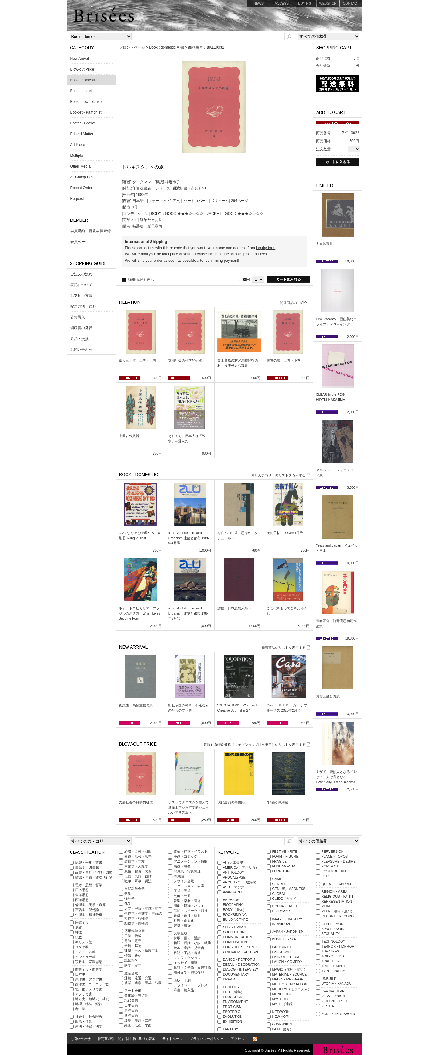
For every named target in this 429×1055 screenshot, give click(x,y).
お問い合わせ (81, 349)
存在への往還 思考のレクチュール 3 (237, 535)
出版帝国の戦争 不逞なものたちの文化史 (188, 707)
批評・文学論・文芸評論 (192, 967)
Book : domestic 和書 (166, 47)
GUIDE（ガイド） (286, 898)
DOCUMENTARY (236, 974)
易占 (78, 927)
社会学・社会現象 (88, 1016)
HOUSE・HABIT (285, 906)
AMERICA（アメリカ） (241, 867)
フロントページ (132, 47)
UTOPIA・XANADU (337, 983)
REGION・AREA (335, 891)
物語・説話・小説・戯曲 (192, 943)
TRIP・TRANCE (334, 966)
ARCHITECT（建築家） (241, 882)
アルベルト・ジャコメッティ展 (336, 472)
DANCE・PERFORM (239, 959)
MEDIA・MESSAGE (287, 979)
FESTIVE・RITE (284, 851)
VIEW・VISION (333, 996)
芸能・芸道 (182, 896)
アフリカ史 (83, 994)
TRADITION (331, 961)
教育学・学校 (134, 861)
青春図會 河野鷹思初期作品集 (336, 623)
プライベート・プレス (191, 985)
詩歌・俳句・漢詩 (187, 938)
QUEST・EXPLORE (337, 884)
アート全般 (132, 990)
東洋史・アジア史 (88, 979)
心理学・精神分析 (88, 914)
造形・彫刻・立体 (138, 1020)
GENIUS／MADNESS (289, 889)
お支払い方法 (81, 295)
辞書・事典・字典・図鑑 (93, 872)
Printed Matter (82, 134)
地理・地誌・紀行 (88, 1004)
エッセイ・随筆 (185, 962)
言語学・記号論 (87, 910)
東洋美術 (131, 1010)
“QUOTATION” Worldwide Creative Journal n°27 (238, 707)
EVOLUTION (233, 1016)
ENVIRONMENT (235, 1002)
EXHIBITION (232, 1021)
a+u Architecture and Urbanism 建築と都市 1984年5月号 (188, 613)
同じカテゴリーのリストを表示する (278, 475)
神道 (78, 932)
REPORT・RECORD (338, 916)
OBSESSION (282, 1024)
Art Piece (77, 145)
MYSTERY (280, 999)
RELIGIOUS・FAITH (337, 896)
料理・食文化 (184, 920)
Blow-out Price (82, 69)
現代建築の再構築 (231, 802)
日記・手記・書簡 (187, 953)
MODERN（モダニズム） (291, 989)
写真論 (179, 876)
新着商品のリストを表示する (283, 647)
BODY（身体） (234, 910)
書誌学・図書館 (87, 867)
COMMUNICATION (237, 937)
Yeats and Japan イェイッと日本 (337, 548)
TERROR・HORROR (338, 946)
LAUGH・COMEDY (287, 962)
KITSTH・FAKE (284, 939)
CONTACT (351, 3)
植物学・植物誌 (136, 918)
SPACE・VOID (333, 929)
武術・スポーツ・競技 (191, 910)
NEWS (258, 3)
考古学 (80, 1009)
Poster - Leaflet (82, 123)
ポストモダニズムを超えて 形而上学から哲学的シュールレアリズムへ (190, 807)
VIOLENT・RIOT (335, 1001)
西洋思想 (82, 900)
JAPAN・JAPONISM (288, 931)
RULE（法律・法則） (338, 911)
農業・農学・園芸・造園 (143, 983)
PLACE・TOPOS (335, 856)
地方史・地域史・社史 (92, 999)
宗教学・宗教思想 (88, 962)
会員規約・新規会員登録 (90, 231)
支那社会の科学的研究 (185, 360)
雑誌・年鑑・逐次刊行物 (93, 877)
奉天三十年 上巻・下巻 (137, 360)
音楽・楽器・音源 (187, 901)
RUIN (326, 906)
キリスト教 (83, 942)
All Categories (81, 177)
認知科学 (131, 960)
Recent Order (81, 188)
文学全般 (180, 933)
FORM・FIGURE (285, 856)
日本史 (80, 974)
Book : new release (86, 101)
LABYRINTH (281, 947)
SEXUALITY (331, 934)
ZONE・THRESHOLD (338, 1014)
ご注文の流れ (81, 274)
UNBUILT (329, 978)
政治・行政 (83, 1021)
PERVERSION (333, 851)
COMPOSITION (235, 942)
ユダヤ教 (82, 947)
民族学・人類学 (136, 866)
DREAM (229, 979)
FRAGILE (279, 861)
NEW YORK (281, 1016)
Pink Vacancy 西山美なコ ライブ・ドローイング (337, 321)
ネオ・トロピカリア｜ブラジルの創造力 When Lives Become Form (139, 613)
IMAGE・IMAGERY (287, 919)
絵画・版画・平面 (138, 1025)
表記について (81, 285)
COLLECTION (234, 932)
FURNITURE (282, 871)
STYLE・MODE (334, 924)
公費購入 (77, 317)
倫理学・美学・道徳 (90, 905)
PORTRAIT (330, 866)
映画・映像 (182, 866)
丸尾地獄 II (324, 243)
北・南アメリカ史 (88, 989)
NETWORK (280, 1011)
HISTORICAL (282, 911)
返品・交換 (79, 339)
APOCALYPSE (234, 877)
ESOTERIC (231, 1011)
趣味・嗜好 (182, 925)
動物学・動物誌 (136, 923)
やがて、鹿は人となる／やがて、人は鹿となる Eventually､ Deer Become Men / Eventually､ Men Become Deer (336, 782)
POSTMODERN (334, 871)
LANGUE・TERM (285, 957)
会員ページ (79, 242)
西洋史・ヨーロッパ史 (92, 984)
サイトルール (172, 1039)
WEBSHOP (327, 3)
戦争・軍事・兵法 (138, 881)
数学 (127, 893)
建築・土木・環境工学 (141, 950)
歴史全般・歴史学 (88, 969)
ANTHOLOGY (233, 872)
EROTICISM (232, 1007)
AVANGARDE (233, 892)
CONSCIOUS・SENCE (241, 947)
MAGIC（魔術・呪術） (289, 969)
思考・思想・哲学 (88, 885)
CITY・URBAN (234, 927)
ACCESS (282, 3)
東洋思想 (82, 895)
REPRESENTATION (337, 901)
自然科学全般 (134, 889)
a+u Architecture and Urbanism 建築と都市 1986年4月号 (188, 538)
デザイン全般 (184, 881)
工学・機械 (132, 936)
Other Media (80, 166)
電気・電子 (132, 941)
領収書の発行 (81, 328)
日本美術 (131, 1005)
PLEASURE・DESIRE (339, 861)
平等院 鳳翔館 (277, 802)
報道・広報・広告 (138, 856)
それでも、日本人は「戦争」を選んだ (186, 438)
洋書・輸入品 (184, 990)
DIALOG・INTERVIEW (240, 969)
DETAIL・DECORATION (242, 964)
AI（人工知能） (234, 862)
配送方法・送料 (83, 306)
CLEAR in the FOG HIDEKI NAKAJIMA (332, 397)
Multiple (76, 155)
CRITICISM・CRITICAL (241, 952)
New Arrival (79, 58)
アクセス (237, 1039)
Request (77, 198)
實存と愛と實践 (328, 696)
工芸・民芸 (182, 891)
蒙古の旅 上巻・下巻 (284, 360)
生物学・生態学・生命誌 (143, 913)
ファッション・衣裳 (189, 886)
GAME (277, 879)
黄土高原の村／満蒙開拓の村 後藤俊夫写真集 (237, 362)
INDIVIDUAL (281, 924)
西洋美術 (131, 1015)
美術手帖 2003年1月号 (285, 533)
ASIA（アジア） (235, 887)
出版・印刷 (182, 980)
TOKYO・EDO (333, 956)
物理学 (129, 898)
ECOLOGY (231, 987)
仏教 (78, 937)
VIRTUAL (329, 1006)
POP (325, 876)
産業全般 (131, 973)
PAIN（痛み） (282, 1029)
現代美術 (131, 1000)
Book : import (81, 91)
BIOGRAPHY (233, 905)
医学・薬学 (132, 965)
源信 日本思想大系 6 (234, 608)
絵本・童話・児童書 (189, 948)
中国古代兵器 (129, 436)
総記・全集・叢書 (88, 862)
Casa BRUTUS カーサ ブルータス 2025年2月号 (287, 707)
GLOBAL (279, 893)
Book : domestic (83, 80)
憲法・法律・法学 (88, 1026)
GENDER (279, 884)
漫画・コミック (185, 856)
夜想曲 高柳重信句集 (136, 705)
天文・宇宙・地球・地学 (143, 908)
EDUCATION (233, 997)
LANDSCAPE (282, 952)
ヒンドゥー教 (85, 957)
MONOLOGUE (283, 994)
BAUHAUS (231, 900)
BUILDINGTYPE (235, 919)
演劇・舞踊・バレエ (189, 905)
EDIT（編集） (233, 992)
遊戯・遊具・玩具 (187, 915)
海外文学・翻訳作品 (189, 972)
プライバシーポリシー (207, 1039)
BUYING (304, 3)
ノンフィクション (187, 958)
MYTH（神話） (283, 1004)
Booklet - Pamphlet (86, 112)
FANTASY (230, 1029)
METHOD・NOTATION (289, 984)
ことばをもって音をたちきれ (287, 610)
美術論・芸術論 (136, 995)
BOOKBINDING (235, 914)
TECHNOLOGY (333, 941)
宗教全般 (82, 922)
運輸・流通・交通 (138, 978)
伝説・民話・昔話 (138, 876)
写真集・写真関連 (187, 871)
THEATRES (330, 951)
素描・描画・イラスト (191, 851)
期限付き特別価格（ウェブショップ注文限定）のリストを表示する (255, 744)
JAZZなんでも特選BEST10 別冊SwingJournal (140, 535)
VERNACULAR (333, 991)
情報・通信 (132, 955)
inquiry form (265, 248)
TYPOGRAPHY (333, 971)
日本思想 (82, 890)
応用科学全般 (134, 931)
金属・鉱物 (132, 946)
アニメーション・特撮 (191, 861)
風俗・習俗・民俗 (138, 871)
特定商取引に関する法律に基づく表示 (126, 1039)
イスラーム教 (85, 952)
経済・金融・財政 (138, 851)
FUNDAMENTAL (284, 866)
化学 (127, 903)
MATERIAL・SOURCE (289, 974)
